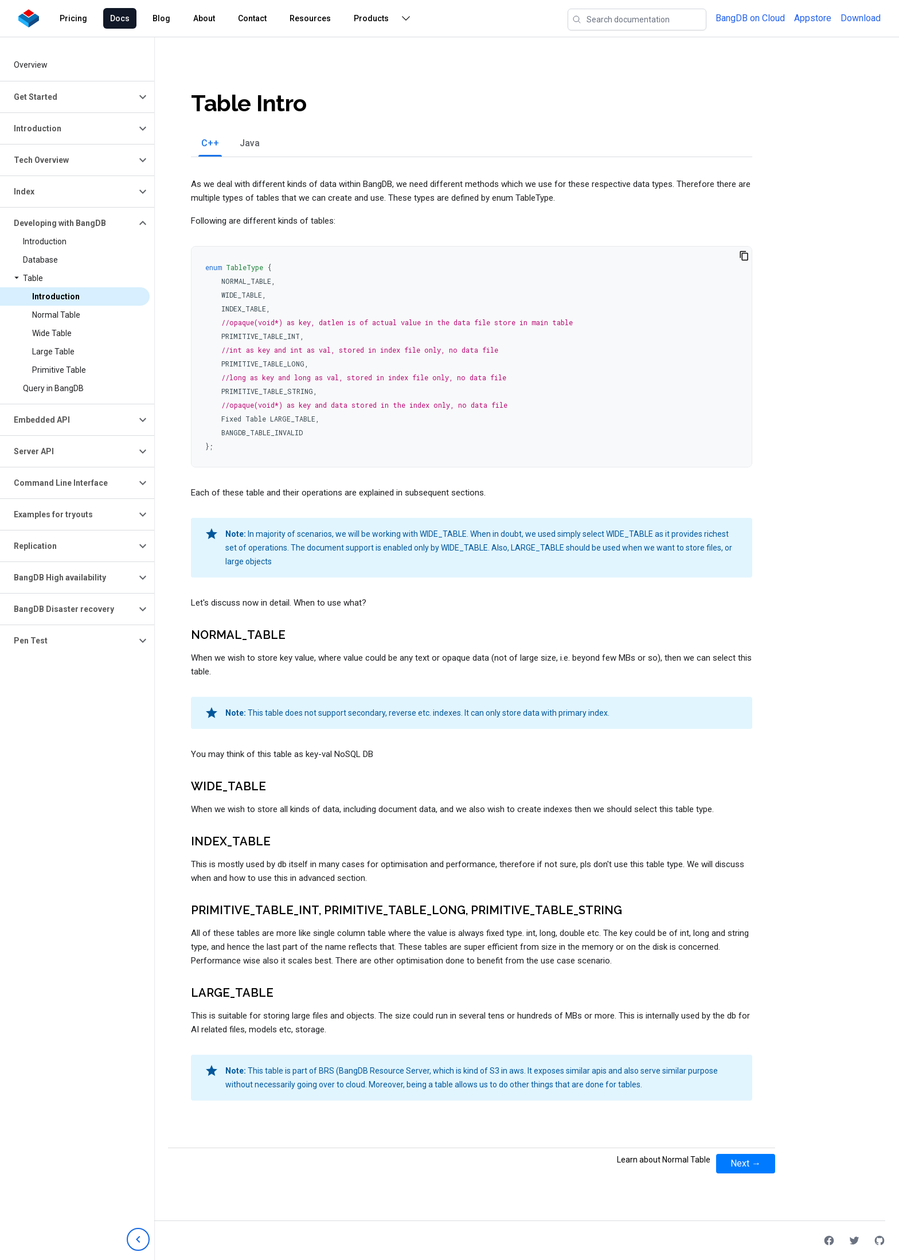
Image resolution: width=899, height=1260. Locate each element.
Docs (120, 18)
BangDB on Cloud (750, 18)
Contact (252, 18)
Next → (745, 1163)
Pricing (73, 18)
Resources (310, 18)
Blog (161, 18)
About (204, 18)
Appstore (812, 18)
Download (861, 18)
